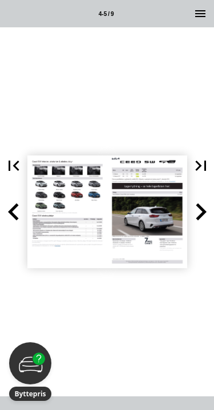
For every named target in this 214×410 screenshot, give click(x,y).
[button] (13, 211)
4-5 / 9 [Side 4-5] (106, 14)
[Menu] (200, 13)
